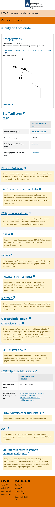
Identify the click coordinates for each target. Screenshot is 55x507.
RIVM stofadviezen (13, 168)
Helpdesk (6, 488)
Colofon (20, 485)
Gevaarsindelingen (16, 319)
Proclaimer (6, 491)
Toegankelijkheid (20, 498)
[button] (19, 20)
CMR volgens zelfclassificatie (19, 370)
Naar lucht (35, 144)
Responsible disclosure (20, 492)
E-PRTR (7, 255)
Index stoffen (6, 494)
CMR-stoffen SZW (14, 349)
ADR (5, 428)
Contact (6, 485)
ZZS (6, 118)
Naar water (35, 153)
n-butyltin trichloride (39, 123)
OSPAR (8, 234)
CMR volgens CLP (12, 323)
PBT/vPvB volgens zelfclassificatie (23, 412)
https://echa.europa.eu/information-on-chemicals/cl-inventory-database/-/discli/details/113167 (32, 395)
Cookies (20, 488)
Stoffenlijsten (14, 114)
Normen (8, 298)
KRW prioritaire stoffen (16, 213)
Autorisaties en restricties (19, 276)
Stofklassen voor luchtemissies (22, 189)
